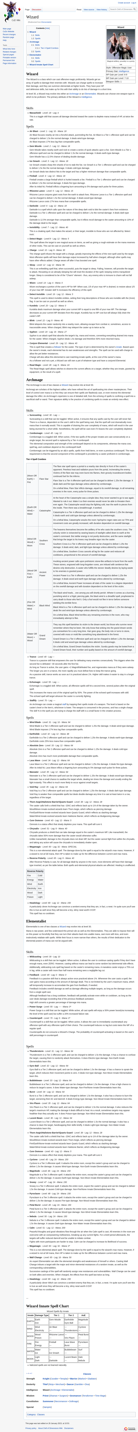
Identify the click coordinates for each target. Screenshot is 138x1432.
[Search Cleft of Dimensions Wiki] (123, 9)
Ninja (51, 1384)
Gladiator (92, 1379)
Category (31, 1414)
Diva (87, 1384)
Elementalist (46, 22)
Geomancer (75, 1396)
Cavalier (54, 1379)
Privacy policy (30, 1428)
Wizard (65, 385)
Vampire (47, 1407)
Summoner (48, 1401)
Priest (46, 1396)
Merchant (60, 1384)
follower (57, 347)
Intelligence (124, 71)
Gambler (79, 1384)
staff (64, 704)
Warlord (82, 1379)
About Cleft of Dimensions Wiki (50, 1428)
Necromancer (61, 1401)
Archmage (74, 94)
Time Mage (100, 1396)
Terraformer (87, 1396)
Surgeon (63, 1396)
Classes (87, 1374)
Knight (46, 1379)
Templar (64, 1379)
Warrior (73, 1379)
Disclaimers (68, 1428)
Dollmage (73, 1401)
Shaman (53, 1396)
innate (119, 347)
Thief (45, 1384)
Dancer (70, 1384)
